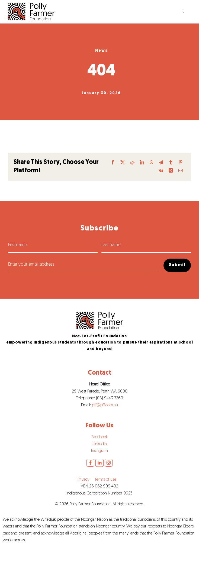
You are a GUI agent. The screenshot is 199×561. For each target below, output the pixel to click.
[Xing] (171, 171)
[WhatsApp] (151, 163)
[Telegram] (161, 163)
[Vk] (161, 171)
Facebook (99, 437)
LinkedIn (99, 444)
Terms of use (105, 480)
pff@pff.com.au (105, 405)
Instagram (99, 451)
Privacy (83, 480)
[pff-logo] (99, 314)
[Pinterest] (180, 163)
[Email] (180, 171)
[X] (122, 163)
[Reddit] (132, 163)
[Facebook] (113, 163)
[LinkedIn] (142, 163)
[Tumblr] (171, 163)
